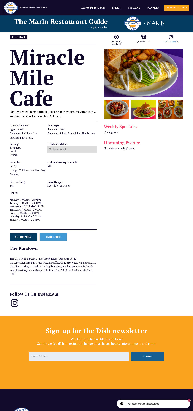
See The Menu (23, 236)
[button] (92, 8)
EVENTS (116, 7)
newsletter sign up (176, 8)
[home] (30, 8)
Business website (171, 42)
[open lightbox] (143, 73)
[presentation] (51, 369)
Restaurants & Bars (93, 7)
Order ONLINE (53, 237)
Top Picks (153, 7)
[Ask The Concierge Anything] (159, 404)
